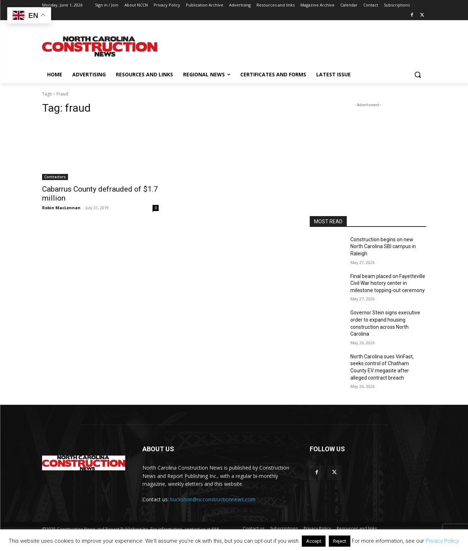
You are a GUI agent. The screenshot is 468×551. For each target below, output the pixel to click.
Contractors (55, 176)
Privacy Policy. (443, 541)
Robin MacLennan (61, 207)
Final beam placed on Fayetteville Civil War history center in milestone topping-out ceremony (387, 283)
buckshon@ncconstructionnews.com (212, 499)
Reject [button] (339, 541)
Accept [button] (313, 541)
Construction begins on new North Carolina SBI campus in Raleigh (383, 246)
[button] (417, 74)
